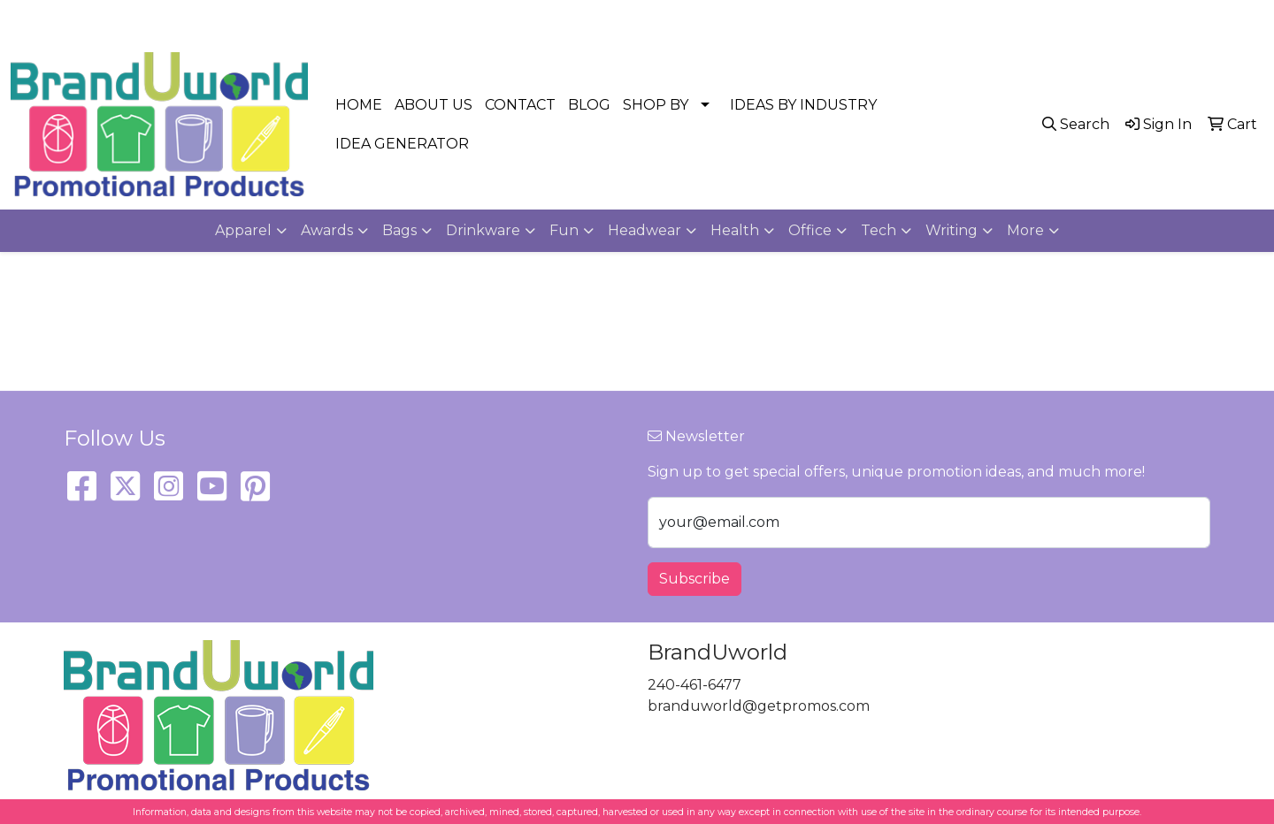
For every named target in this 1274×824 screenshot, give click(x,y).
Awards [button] (327, 230)
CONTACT (520, 104)
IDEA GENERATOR (402, 143)
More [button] (1025, 230)
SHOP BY (655, 104)
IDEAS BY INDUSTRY (803, 104)
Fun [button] (564, 230)
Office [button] (810, 230)
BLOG (589, 104)
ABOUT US (433, 104)
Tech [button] (878, 230)
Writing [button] (951, 230)
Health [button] (734, 230)
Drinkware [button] (483, 230)
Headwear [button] (644, 230)
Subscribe (694, 578)
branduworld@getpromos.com (1143, 19)
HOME (358, 104)
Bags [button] (399, 230)
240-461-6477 (973, 19)
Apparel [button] (243, 230)
